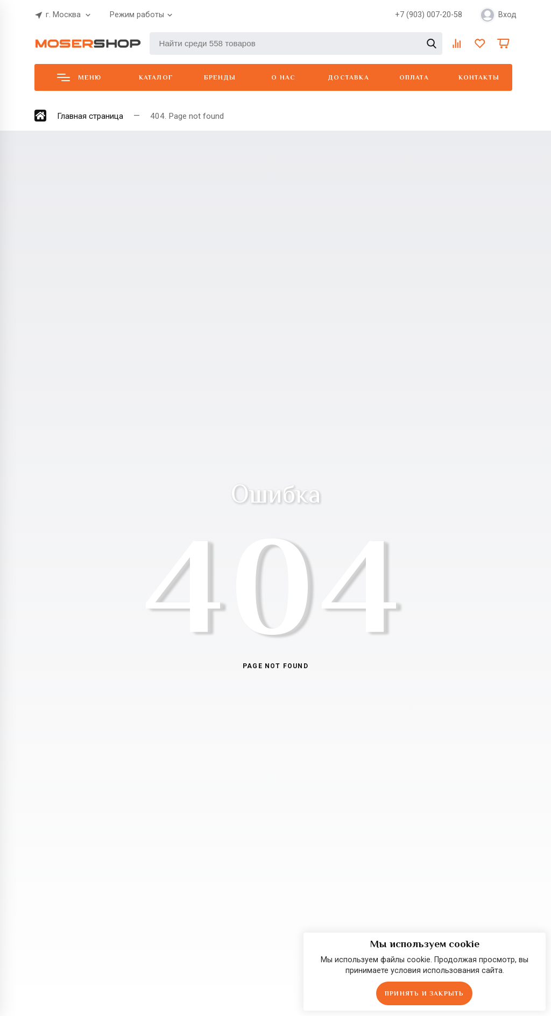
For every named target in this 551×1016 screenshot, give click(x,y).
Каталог (156, 77)
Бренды (220, 77)
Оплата (414, 77)
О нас (283, 77)
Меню (79, 77)
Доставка (348, 77)
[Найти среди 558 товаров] (296, 43)
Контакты (478, 77)
